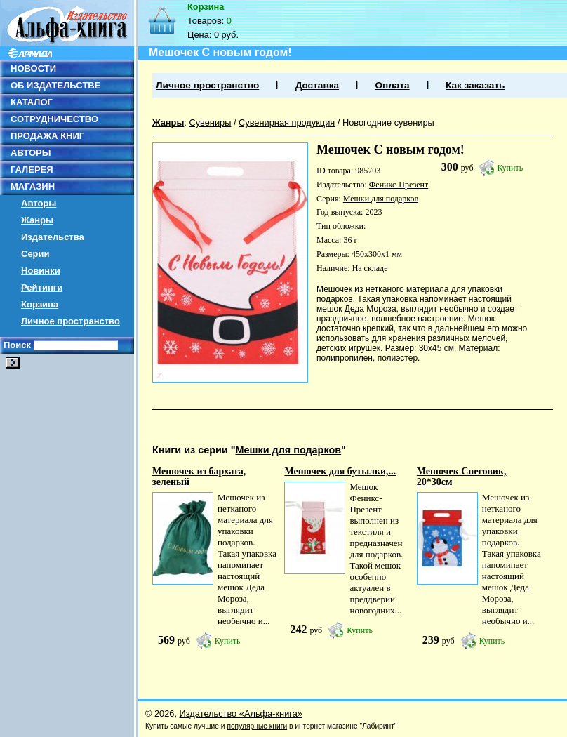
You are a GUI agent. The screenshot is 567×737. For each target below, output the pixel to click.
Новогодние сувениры (388, 122)
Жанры (37, 220)
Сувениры (210, 122)
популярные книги (257, 726)
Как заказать (475, 85)
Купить (510, 168)
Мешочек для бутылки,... (340, 471)
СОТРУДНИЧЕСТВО (54, 119)
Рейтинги (41, 287)
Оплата (392, 85)
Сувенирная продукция (287, 122)
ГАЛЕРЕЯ (32, 169)
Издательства (52, 237)
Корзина (39, 304)
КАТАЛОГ (32, 102)
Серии (35, 253)
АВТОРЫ (31, 152)
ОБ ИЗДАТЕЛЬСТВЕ (55, 85)
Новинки (40, 270)
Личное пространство (70, 321)
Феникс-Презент (398, 185)
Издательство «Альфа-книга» (241, 713)
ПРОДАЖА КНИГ (47, 136)
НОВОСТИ (33, 68)
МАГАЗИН (33, 186)
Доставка (317, 85)
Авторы (38, 203)
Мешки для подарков (380, 199)
